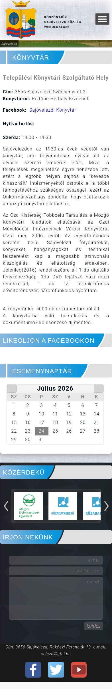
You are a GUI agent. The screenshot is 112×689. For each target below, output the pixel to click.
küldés (94, 625)
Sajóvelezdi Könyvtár (52, 110)
